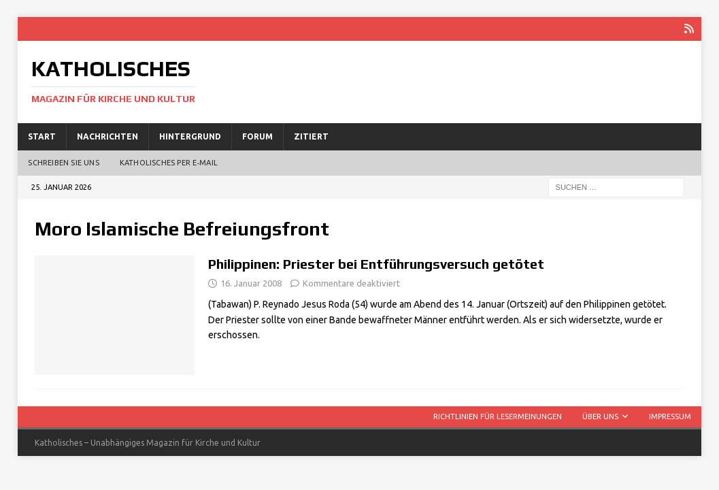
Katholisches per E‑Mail (169, 163)
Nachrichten (107, 136)
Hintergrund (190, 136)
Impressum (670, 416)
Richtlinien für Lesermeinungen (497, 416)
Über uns (600, 416)
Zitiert (311, 136)
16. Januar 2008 (251, 283)
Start (42, 136)
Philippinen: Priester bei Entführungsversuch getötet (376, 264)
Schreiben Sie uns (63, 163)
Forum (257, 136)
